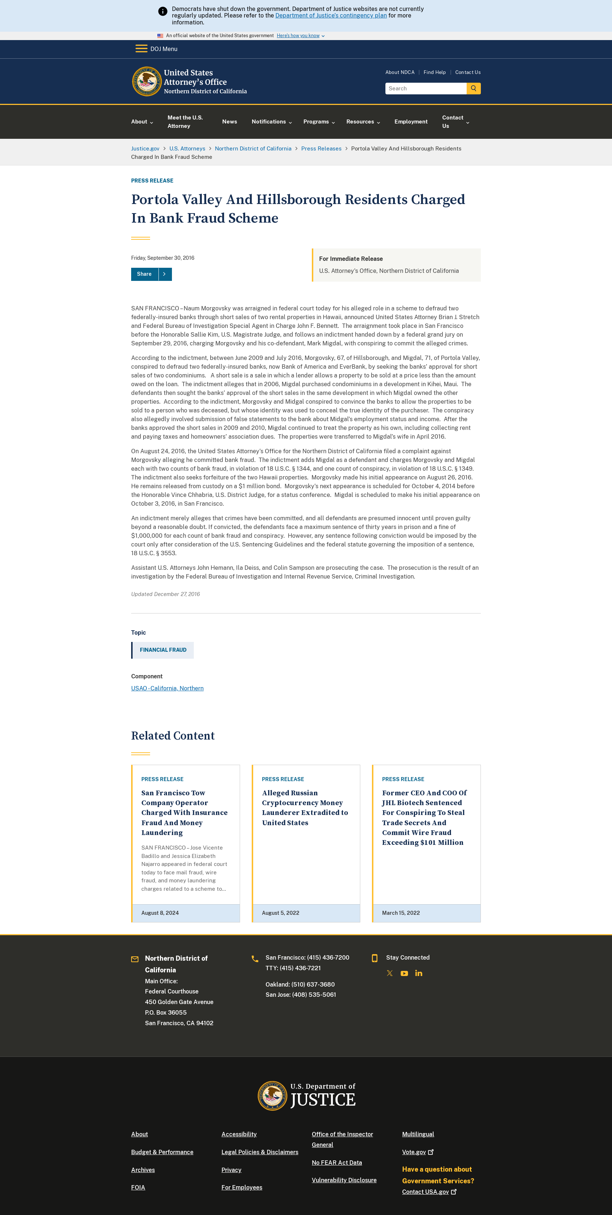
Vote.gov (418, 1152)
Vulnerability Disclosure (344, 1180)
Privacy (231, 1170)
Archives (143, 1170)
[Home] (190, 95)
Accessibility (239, 1134)
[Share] (151, 274)
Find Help (435, 72)
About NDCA (400, 72)
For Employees (241, 1187)
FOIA (138, 1187)
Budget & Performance (162, 1152)
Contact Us (468, 72)
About (139, 1134)
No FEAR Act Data (337, 1162)
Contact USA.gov (430, 1191)
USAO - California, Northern (167, 688)
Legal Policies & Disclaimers (259, 1152)
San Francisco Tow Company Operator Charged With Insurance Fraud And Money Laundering (184, 813)
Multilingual (418, 1134)
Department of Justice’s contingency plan (331, 15)
